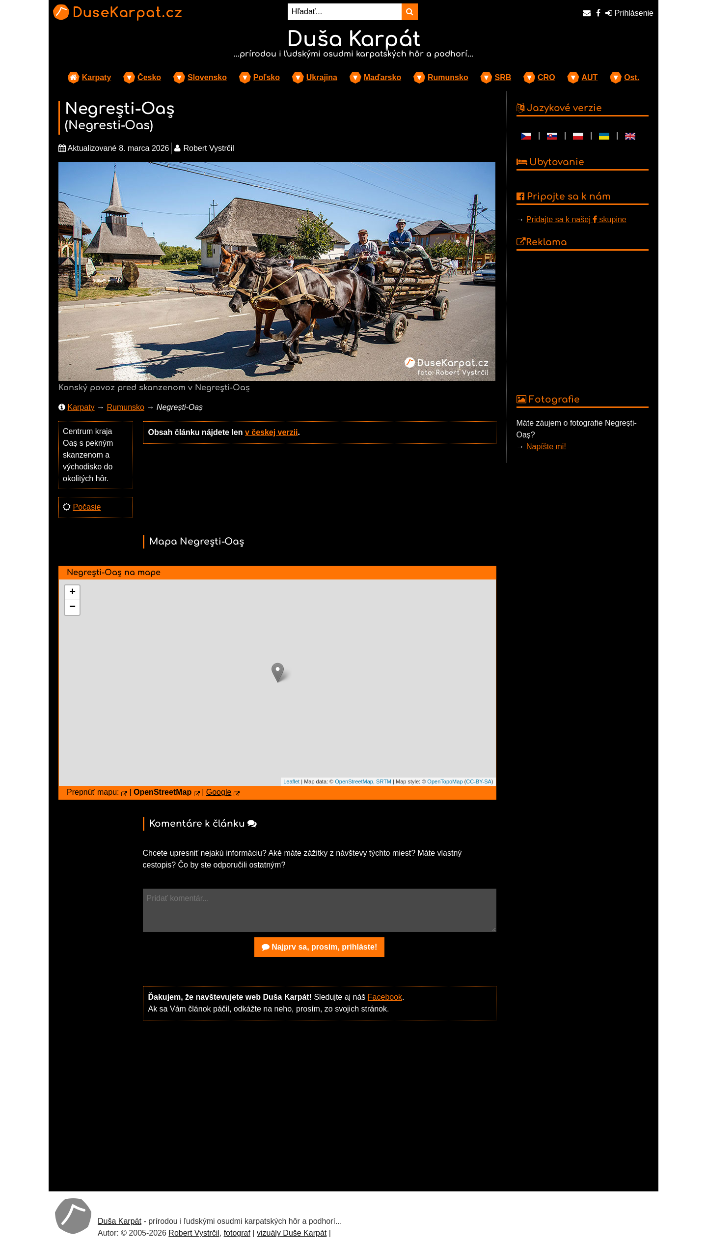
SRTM (383, 781)
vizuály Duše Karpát (291, 1233)
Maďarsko (382, 77)
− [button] (72, 607)
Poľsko (266, 77)
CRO (546, 77)
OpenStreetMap (354, 781)
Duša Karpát (119, 1221)
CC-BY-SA (478, 781)
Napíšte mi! (546, 446)
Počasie (87, 507)
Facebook (385, 997)
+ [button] (72, 592)
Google (219, 792)
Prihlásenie (629, 13)
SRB (502, 77)
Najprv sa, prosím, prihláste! (320, 947)
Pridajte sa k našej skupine (576, 219)
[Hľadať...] (345, 11)
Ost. (631, 77)
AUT (589, 77)
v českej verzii (271, 432)
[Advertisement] (319, 1105)
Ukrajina (321, 77)
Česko (149, 77)
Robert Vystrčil (193, 1233)
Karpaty (96, 77)
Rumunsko (448, 77)
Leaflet (291, 781)
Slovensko (207, 77)
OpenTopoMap (444, 781)
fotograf (237, 1233)
